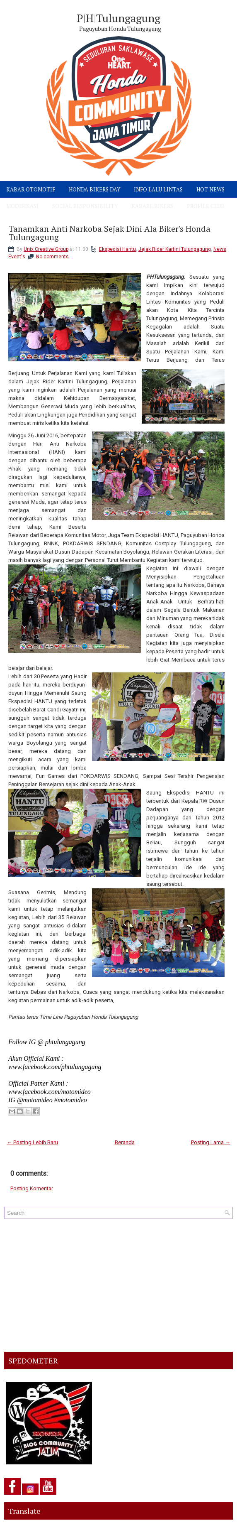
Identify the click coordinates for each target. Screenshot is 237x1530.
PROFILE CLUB (206, 206)
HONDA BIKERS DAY (94, 189)
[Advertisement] (118, 1285)
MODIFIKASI (22, 206)
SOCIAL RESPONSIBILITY (85, 206)
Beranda (125, 1142)
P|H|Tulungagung (118, 18)
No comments (52, 257)
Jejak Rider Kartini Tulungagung (174, 249)
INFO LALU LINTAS (158, 189)
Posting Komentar (31, 1188)
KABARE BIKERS (152, 206)
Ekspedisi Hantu (117, 249)
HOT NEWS (210, 189)
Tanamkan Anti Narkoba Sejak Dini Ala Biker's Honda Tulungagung (109, 233)
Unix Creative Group (46, 249)
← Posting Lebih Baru (32, 1142)
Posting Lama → (210, 1142)
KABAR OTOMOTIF (30, 189)
